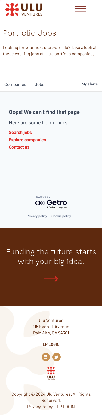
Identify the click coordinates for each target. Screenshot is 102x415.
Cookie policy (61, 216)
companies (15, 84)
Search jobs (20, 132)
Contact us (19, 147)
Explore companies (27, 139)
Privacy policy (37, 216)
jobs (39, 84)
